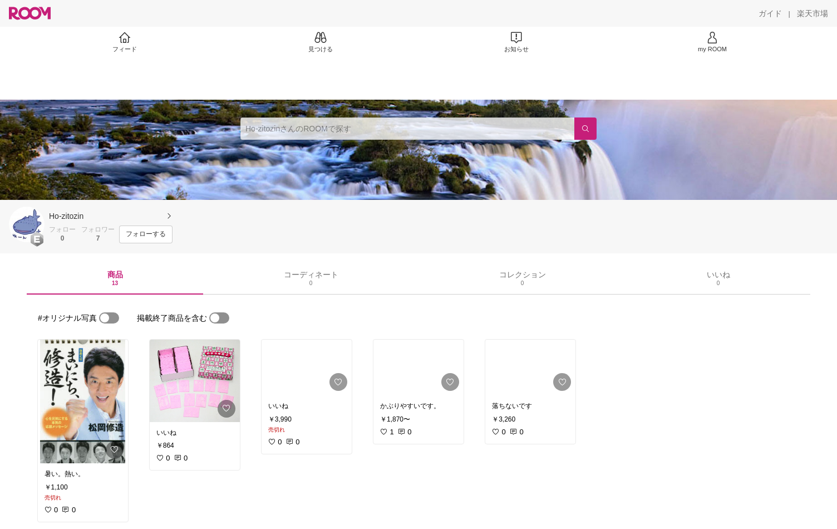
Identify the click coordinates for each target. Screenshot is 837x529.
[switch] (109, 318)
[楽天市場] (812, 13)
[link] (83, 401)
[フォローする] (146, 234)
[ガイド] (770, 13)
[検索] (585, 128)
